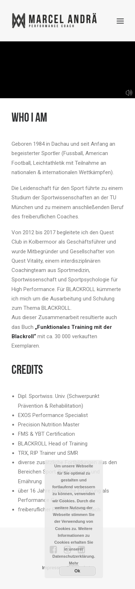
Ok (77, 571)
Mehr (73, 563)
